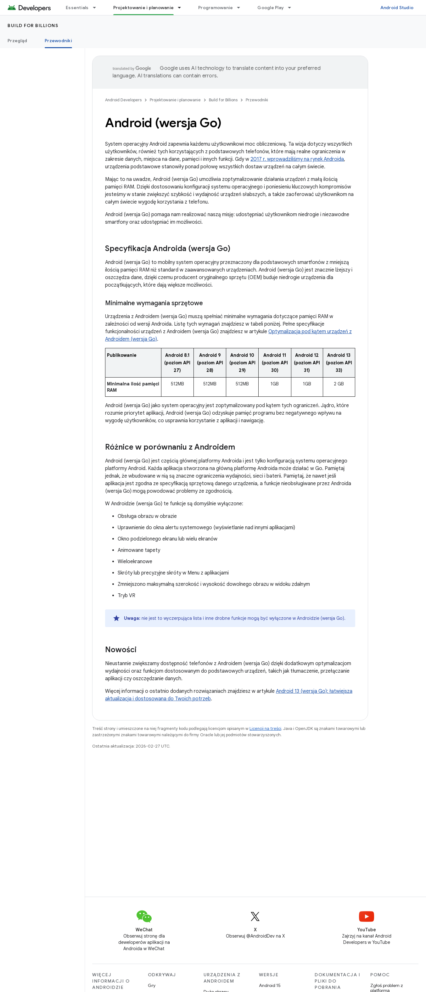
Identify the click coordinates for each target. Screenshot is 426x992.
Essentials (77, 7)
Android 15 (270, 985)
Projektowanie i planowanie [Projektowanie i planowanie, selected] (143, 7)
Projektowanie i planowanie (175, 100)
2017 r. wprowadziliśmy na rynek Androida (297, 159)
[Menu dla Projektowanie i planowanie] (182, 7)
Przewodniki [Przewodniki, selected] (58, 40)
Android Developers (123, 100)
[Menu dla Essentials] (97, 7)
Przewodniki (257, 100)
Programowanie (215, 7)
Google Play (270, 7)
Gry (151, 985)
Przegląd (17, 40)
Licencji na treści (265, 728)
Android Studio (397, 7)
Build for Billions (33, 25)
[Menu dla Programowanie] (241, 7)
